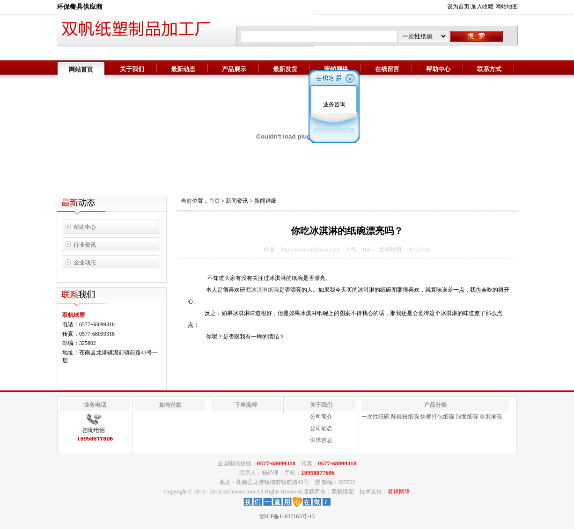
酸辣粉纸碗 (405, 416)
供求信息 (321, 440)
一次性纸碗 (375, 416)
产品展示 (234, 69)
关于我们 (132, 69)
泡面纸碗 (467, 416)
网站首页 (81, 69)
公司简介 (321, 416)
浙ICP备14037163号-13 (287, 516)
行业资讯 (85, 245)
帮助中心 (438, 69)
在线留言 (387, 69)
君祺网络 (399, 491)
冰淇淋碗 (490, 416)
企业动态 (85, 262)
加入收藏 (482, 6)
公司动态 (321, 428)
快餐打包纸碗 (437, 416)
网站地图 (506, 6)
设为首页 (458, 6)
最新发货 (285, 69)
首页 (214, 201)
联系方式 (489, 69)
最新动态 (183, 69)
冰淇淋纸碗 (265, 290)
